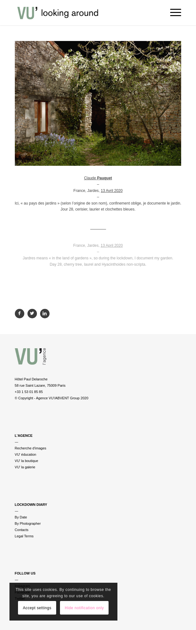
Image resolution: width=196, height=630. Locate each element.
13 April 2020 (112, 245)
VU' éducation (25, 454)
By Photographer (28, 523)
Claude (98, 178)
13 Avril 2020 (111, 190)
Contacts (21, 530)
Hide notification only (84, 608)
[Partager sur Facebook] (19, 313)
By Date (21, 517)
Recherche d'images (30, 448)
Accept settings (37, 608)
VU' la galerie (25, 467)
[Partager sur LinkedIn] (45, 313)
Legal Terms (24, 536)
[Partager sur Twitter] (32, 313)
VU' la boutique (26, 461)
